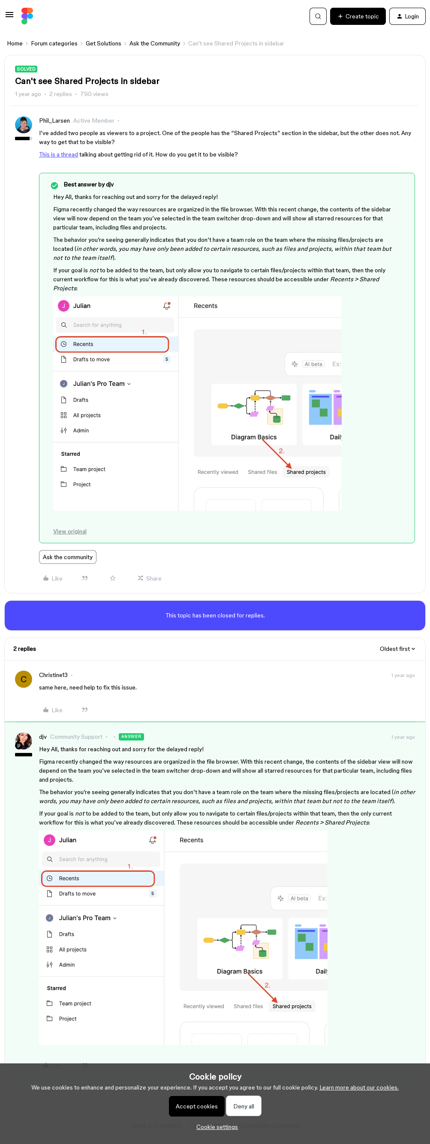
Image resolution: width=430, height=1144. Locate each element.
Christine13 (53, 674)
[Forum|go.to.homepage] (27, 16)
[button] (9, 17)
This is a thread (58, 154)
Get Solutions (103, 43)
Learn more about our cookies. (359, 1087)
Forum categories (54, 43)
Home (15, 43)
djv (43, 736)
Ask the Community (154, 43)
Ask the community (68, 557)
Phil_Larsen (54, 120)
